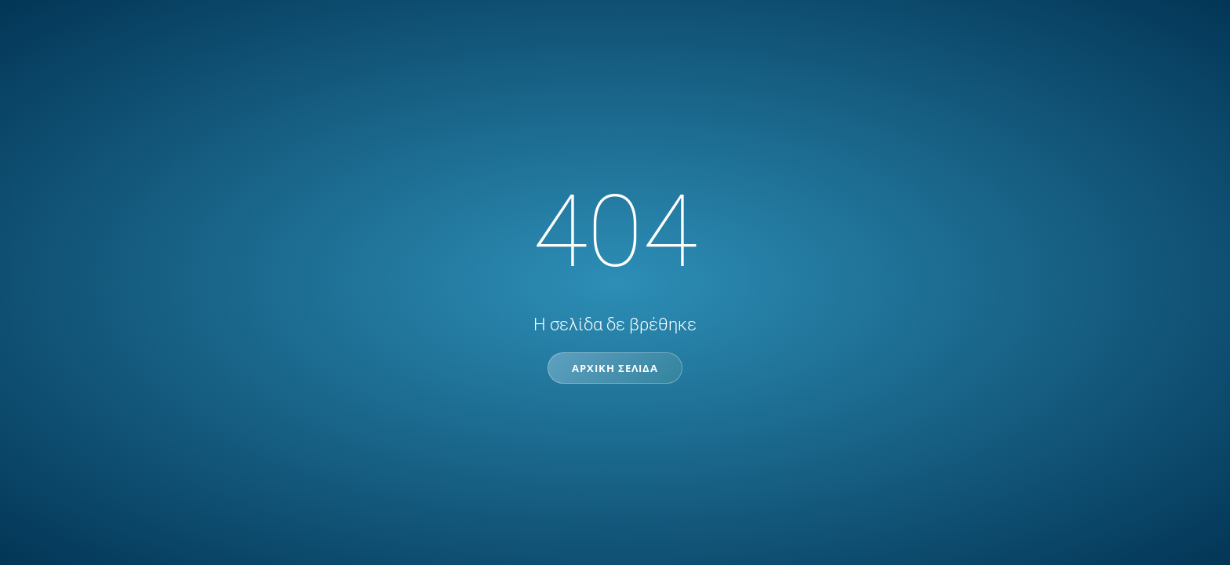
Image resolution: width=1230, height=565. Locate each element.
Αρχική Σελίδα (615, 368)
